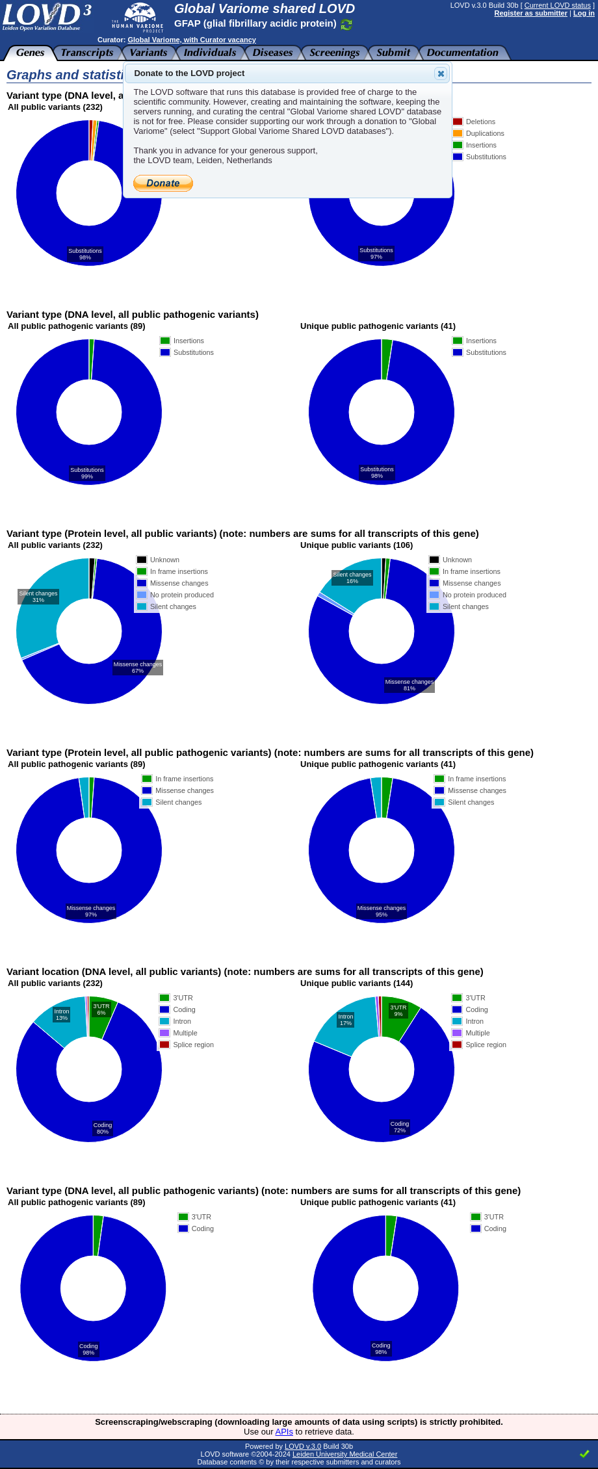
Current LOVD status (558, 5)
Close (440, 73)
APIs (284, 1431)
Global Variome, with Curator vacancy (191, 40)
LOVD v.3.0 (303, 1446)
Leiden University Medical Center (344, 1454)
